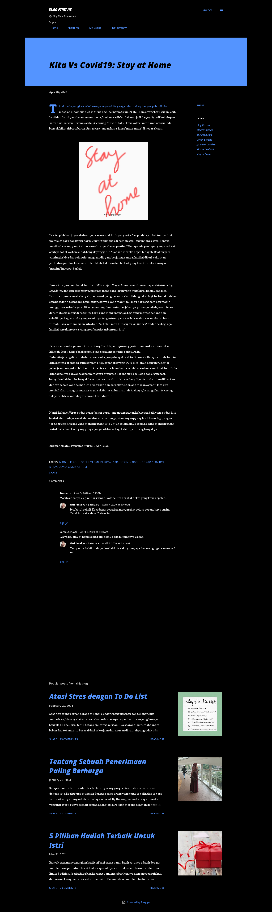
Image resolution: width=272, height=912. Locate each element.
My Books (93, 27)
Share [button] (200, 105)
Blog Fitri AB (60, 9)
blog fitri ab (203, 125)
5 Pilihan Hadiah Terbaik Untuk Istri (102, 840)
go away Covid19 (206, 144)
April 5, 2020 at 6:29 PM (87, 493)
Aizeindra (65, 493)
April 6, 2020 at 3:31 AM (94, 532)
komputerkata (69, 532)
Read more (157, 739)
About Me (71, 27)
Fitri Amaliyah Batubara (84, 504)
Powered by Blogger (136, 902)
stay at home (204, 154)
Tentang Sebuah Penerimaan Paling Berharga (97, 766)
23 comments (69, 739)
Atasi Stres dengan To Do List (98, 696)
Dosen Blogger (204, 139)
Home (52, 27)
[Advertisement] (108, 638)
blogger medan (205, 130)
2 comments (68, 887)
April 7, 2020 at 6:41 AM (116, 543)
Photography (117, 27)
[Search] (207, 10)
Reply (64, 523)
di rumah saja (204, 134)
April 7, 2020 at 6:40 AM (116, 504)
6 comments (68, 813)
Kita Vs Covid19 (205, 149)
